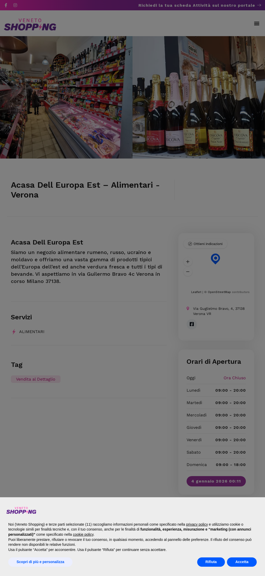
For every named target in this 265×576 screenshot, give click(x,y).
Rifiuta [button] (211, 562)
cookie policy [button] (83, 534)
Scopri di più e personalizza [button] (40, 562)
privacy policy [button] (197, 524)
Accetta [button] (241, 562)
